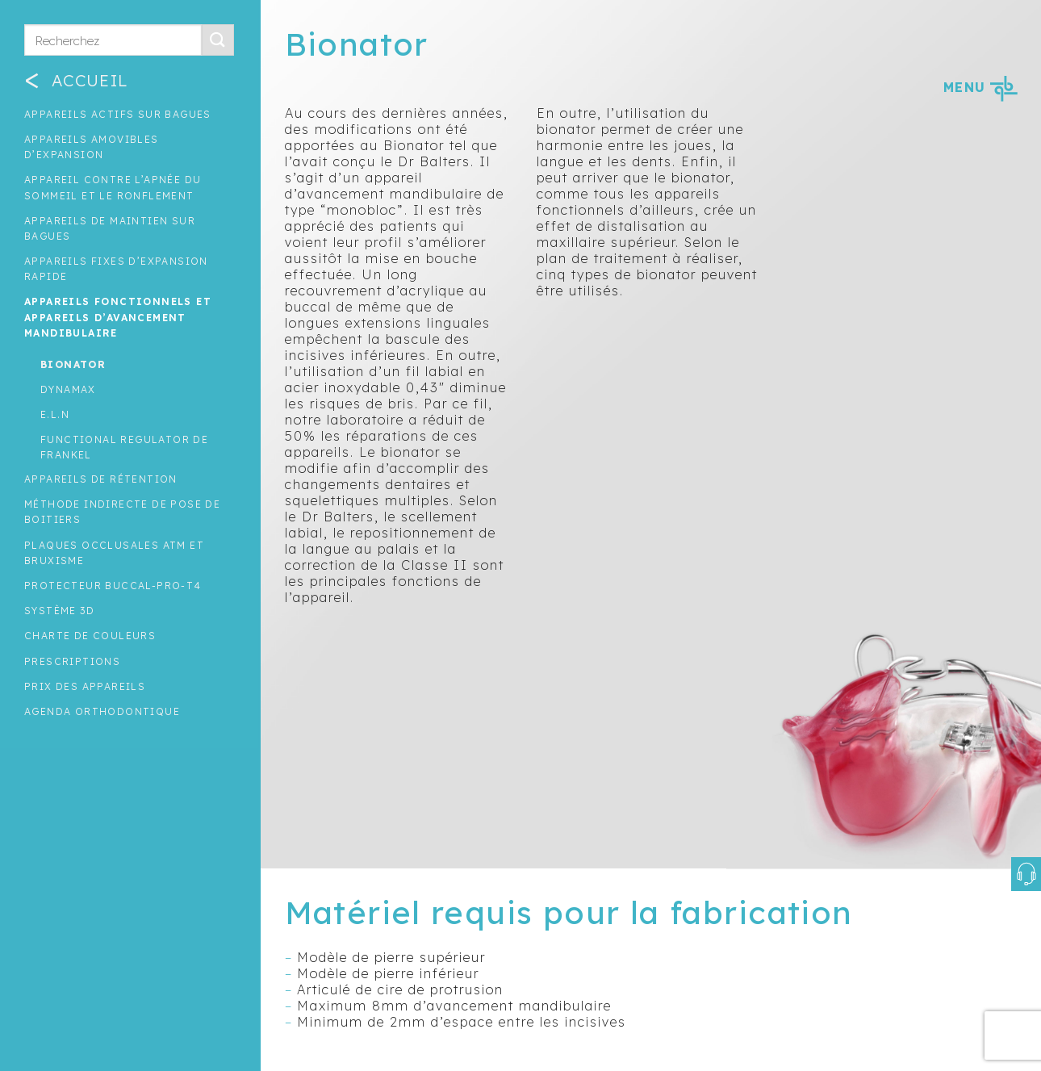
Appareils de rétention (101, 479)
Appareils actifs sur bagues (117, 114)
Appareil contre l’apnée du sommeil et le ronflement (112, 187)
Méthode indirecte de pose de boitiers (122, 511)
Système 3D (59, 611)
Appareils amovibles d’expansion (91, 147)
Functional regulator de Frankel (124, 447)
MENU (980, 87)
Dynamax (68, 389)
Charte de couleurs (90, 636)
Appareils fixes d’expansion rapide (116, 268)
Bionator (73, 364)
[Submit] (218, 40)
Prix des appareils (84, 686)
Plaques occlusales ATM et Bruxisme (114, 553)
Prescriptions (72, 661)
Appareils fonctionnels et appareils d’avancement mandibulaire (117, 316)
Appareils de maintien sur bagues (109, 228)
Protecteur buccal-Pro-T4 (113, 585)
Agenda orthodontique (102, 711)
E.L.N (54, 414)
